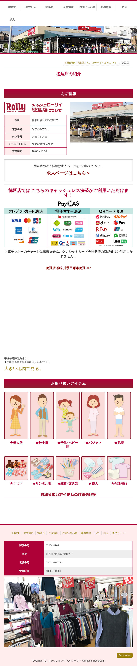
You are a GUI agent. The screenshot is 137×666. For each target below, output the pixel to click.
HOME (12, 7)
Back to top (124, 655)
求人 (12, 19)
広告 (124, 7)
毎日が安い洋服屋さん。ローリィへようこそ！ (90, 62)
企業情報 (68, 7)
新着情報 (106, 7)
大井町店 (31, 7)
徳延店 (49, 7)
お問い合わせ (87, 7)
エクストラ (118, 533)
